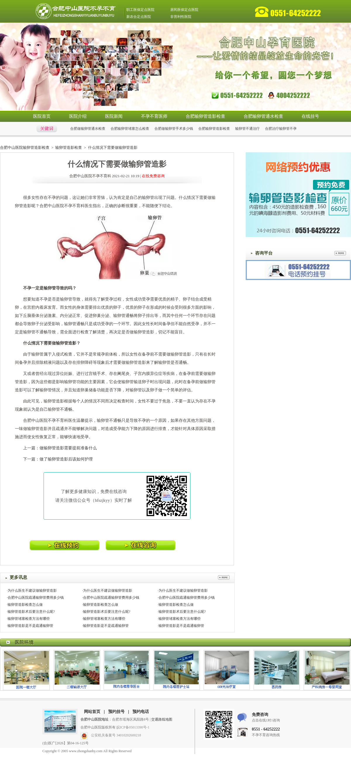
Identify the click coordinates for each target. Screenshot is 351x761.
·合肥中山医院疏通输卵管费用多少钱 (35, 598)
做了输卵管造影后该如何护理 (66, 459)
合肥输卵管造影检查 (205, 116)
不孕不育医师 (154, 116)
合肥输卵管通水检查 (263, 116)
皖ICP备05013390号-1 (132, 727)
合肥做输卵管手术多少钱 (173, 129)
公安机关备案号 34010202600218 (116, 735)
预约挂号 (116, 711)
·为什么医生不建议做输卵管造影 (32, 590)
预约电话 (141, 711)
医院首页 (42, 116)
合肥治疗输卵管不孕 (281, 129)
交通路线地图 (161, 719)
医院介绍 (78, 116)
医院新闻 (114, 116)
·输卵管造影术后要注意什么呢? (31, 612)
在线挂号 (310, 116)
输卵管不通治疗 (247, 129)
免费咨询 (260, 714)
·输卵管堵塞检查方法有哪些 (28, 619)
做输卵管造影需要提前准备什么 (68, 448)
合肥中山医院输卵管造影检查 (24, 147)
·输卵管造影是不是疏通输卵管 (30, 626)
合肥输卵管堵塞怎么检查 (130, 129)
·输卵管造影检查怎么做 (25, 605)
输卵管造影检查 (68, 147)
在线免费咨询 (153, 176)
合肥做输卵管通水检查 (87, 129)
